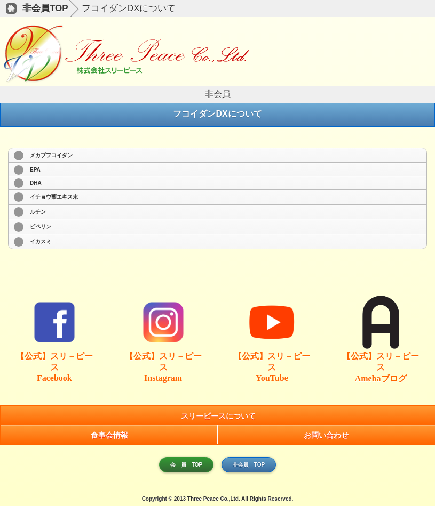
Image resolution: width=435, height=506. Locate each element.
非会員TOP (45, 8)
